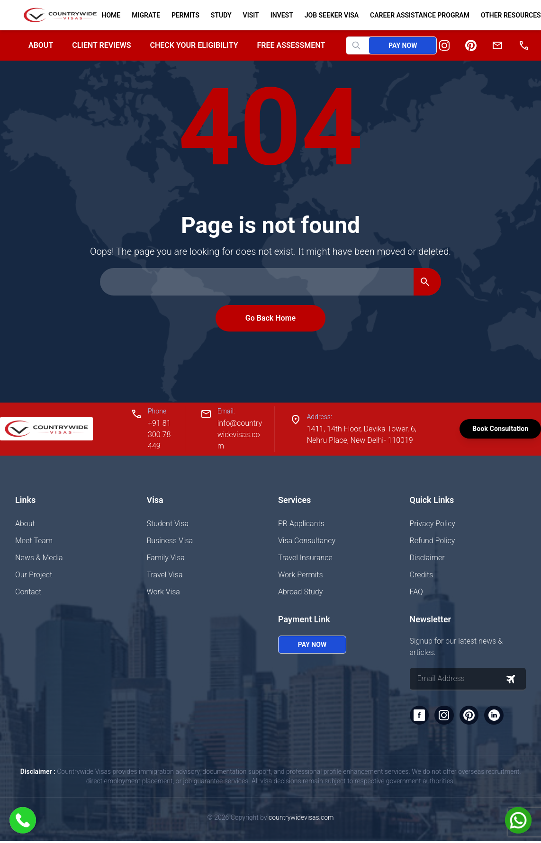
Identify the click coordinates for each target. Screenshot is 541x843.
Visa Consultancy (306, 540)
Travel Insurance (305, 557)
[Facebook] (420, 716)
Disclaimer (427, 557)
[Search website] (365, 45)
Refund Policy (432, 540)
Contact (28, 591)
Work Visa (163, 591)
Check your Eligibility (194, 45)
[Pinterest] (470, 45)
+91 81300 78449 (158, 434)
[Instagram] (444, 45)
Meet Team (34, 540)
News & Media (39, 557)
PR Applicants (301, 523)
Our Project (33, 574)
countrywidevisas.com (301, 819)
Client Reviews (101, 45)
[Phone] (524, 45)
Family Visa (166, 557)
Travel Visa (165, 574)
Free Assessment (291, 45)
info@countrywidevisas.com (233, 434)
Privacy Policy (432, 523)
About (40, 45)
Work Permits (300, 574)
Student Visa (168, 523)
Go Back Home (270, 318)
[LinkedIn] (499, 716)
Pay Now (402, 45)
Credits (421, 574)
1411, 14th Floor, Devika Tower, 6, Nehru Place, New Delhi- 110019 (349, 434)
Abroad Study (300, 591)
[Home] (56, 15)
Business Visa (170, 540)
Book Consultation (491, 428)
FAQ (416, 591)
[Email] (497, 45)
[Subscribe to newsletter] (510, 679)
